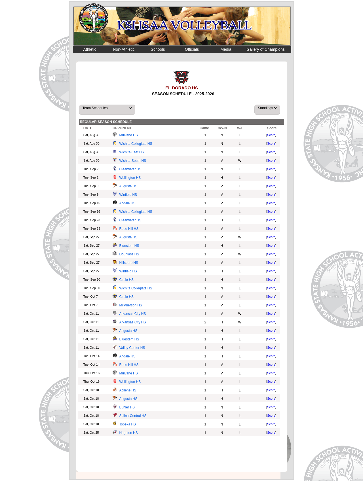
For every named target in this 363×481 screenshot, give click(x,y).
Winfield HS (128, 195)
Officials (192, 49)
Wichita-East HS (131, 152)
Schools (158, 49)
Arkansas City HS (132, 314)
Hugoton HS (128, 433)
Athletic (89, 49)
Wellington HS (130, 178)
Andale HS (127, 203)
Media (225, 49)
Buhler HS (127, 407)
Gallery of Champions (265, 49)
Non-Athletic (123, 49)
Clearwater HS (130, 169)
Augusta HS (128, 186)
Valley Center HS (132, 348)
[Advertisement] (181, 454)
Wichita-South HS (132, 161)
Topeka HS (127, 424)
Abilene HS (127, 390)
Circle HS (126, 280)
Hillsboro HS (128, 263)
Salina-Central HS (132, 416)
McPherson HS (130, 305)
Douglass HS (129, 254)
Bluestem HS (129, 246)
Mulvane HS (128, 135)
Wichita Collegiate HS (135, 144)
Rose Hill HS (128, 229)
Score (271, 135)
